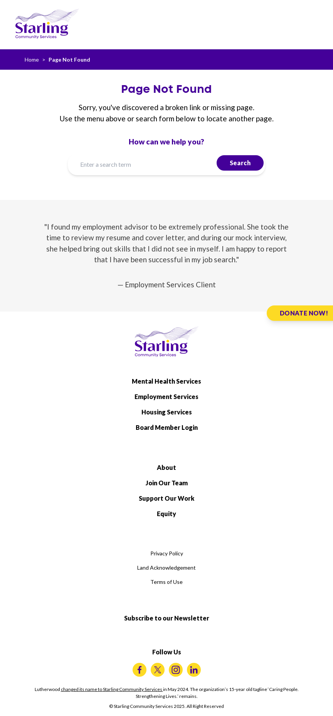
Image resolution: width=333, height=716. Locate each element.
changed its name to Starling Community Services (112, 689)
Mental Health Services (166, 381)
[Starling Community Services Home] (47, 24)
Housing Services (166, 412)
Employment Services (166, 396)
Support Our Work (166, 498)
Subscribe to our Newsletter (166, 618)
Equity (166, 513)
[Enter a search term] (166, 164)
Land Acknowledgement (166, 567)
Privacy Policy (166, 553)
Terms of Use (166, 582)
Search (240, 162)
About (166, 467)
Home (32, 59)
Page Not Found (69, 59)
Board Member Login (167, 427)
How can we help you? (166, 141)
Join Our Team (167, 482)
